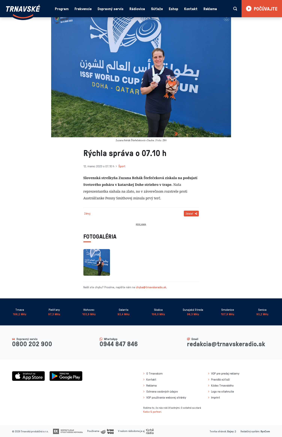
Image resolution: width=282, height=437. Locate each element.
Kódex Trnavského (222, 385)
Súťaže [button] (157, 8)
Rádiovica (137, 8)
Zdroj (87, 213)
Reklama (210, 8)
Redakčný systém (250, 431)
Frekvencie (83, 8)
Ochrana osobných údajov (162, 391)
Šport (121, 166)
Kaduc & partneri (152, 411)
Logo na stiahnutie (222, 391)
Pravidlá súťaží (220, 379)
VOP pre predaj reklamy (225, 373)
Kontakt (190, 8)
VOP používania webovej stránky (166, 397)
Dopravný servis (110, 8)
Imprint (215, 397)
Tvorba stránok (218, 431)
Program (62, 8)
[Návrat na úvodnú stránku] (23, 11)
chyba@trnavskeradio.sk (151, 287)
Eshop (173, 8)
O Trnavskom (154, 373)
